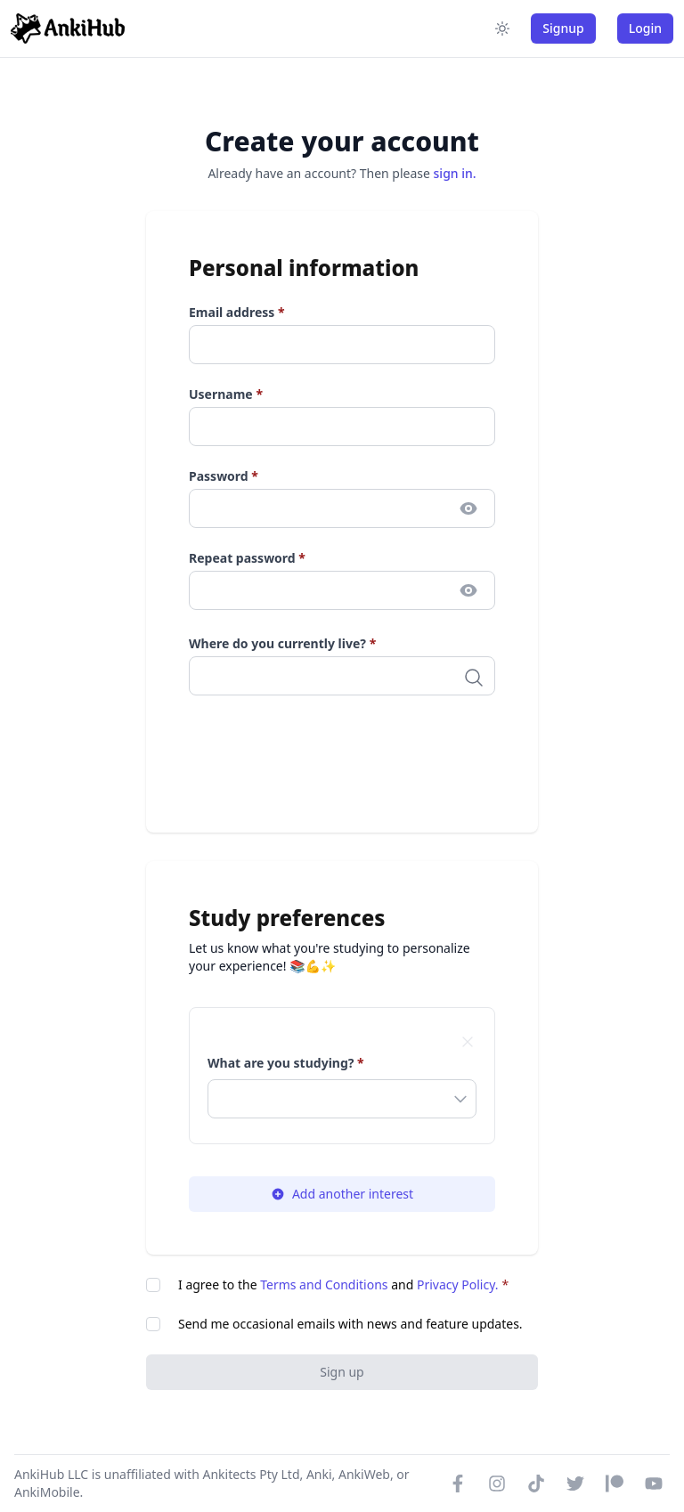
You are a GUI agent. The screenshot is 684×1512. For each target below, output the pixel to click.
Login (645, 28)
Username (226, 394)
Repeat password (247, 557)
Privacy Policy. (458, 1284)
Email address (237, 312)
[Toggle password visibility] (468, 508)
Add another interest (342, 1193)
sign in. (455, 173)
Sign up (341, 1371)
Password (223, 475)
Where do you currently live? (282, 643)
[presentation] (324, 755)
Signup (562, 28)
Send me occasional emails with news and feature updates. (350, 1323)
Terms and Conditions (323, 1284)
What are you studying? (286, 1062)
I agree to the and (343, 1284)
